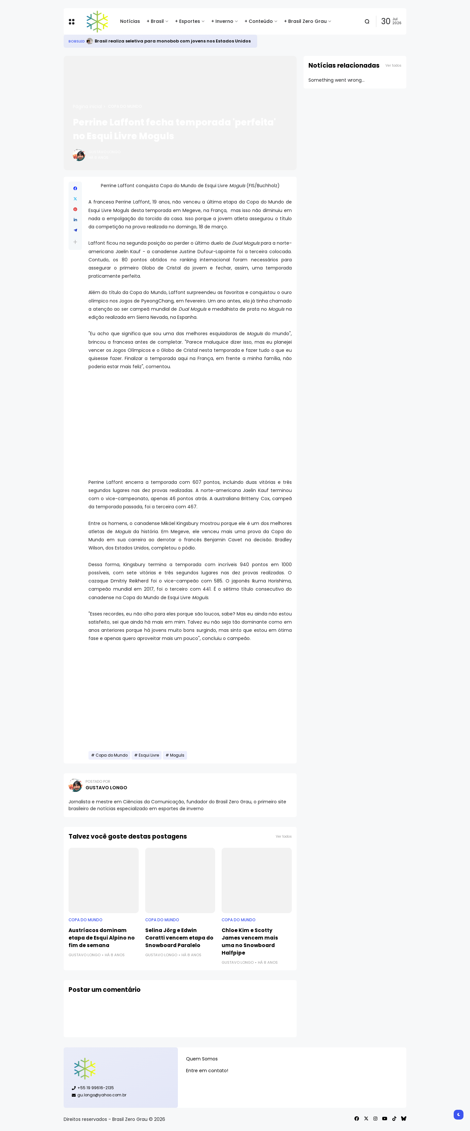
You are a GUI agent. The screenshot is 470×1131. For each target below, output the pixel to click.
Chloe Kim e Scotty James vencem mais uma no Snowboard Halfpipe (250, 941)
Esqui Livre (149, 755)
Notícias (130, 21)
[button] (75, 242)
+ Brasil (155, 21)
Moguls (177, 755)
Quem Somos (202, 1059)
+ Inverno (222, 21)
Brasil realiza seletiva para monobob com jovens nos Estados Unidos (173, 41)
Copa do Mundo (125, 106)
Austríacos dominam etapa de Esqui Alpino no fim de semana (102, 938)
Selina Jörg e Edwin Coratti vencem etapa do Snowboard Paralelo (179, 938)
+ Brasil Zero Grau (305, 21)
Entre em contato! (207, 1070)
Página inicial (87, 106)
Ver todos (284, 836)
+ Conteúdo (258, 21)
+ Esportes (187, 21)
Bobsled (77, 41)
